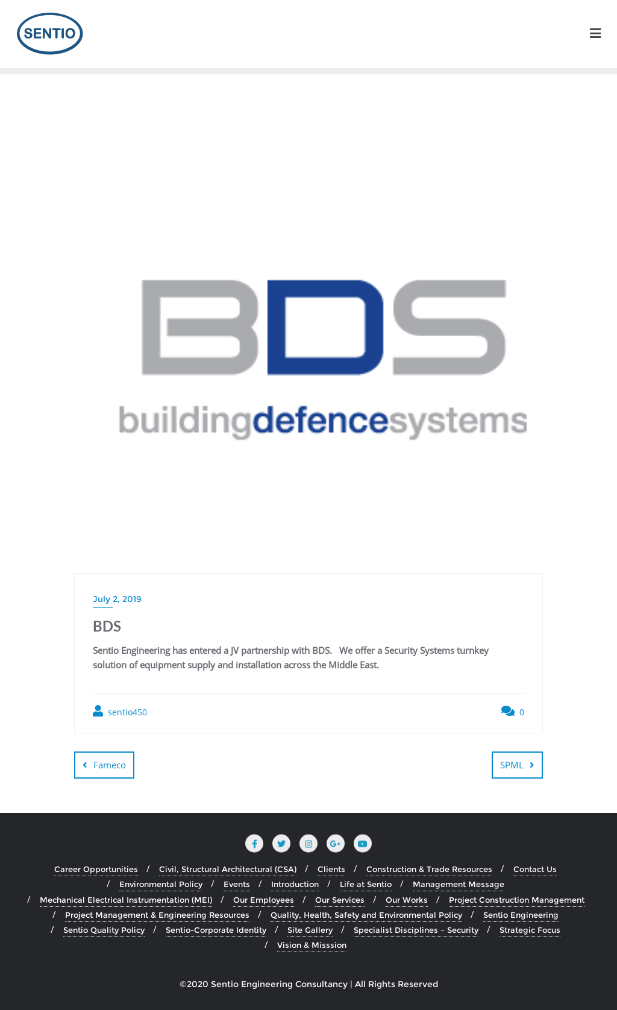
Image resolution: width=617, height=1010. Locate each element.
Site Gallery (310, 930)
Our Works (407, 900)
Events (237, 884)
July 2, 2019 (117, 599)
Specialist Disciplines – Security (416, 930)
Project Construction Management (516, 900)
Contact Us (535, 869)
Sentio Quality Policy (104, 930)
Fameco (109, 765)
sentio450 (120, 711)
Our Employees (263, 900)
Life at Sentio (366, 884)
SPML (512, 765)
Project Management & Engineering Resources (157, 915)
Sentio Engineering (521, 915)
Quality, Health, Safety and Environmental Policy (366, 915)
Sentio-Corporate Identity (216, 930)
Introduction (295, 884)
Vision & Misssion (311, 945)
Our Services (340, 900)
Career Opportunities (96, 869)
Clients (331, 869)
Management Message (458, 884)
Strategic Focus (530, 930)
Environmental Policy (160, 884)
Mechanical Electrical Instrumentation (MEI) (126, 900)
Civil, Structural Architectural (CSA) (227, 869)
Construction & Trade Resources (429, 869)
